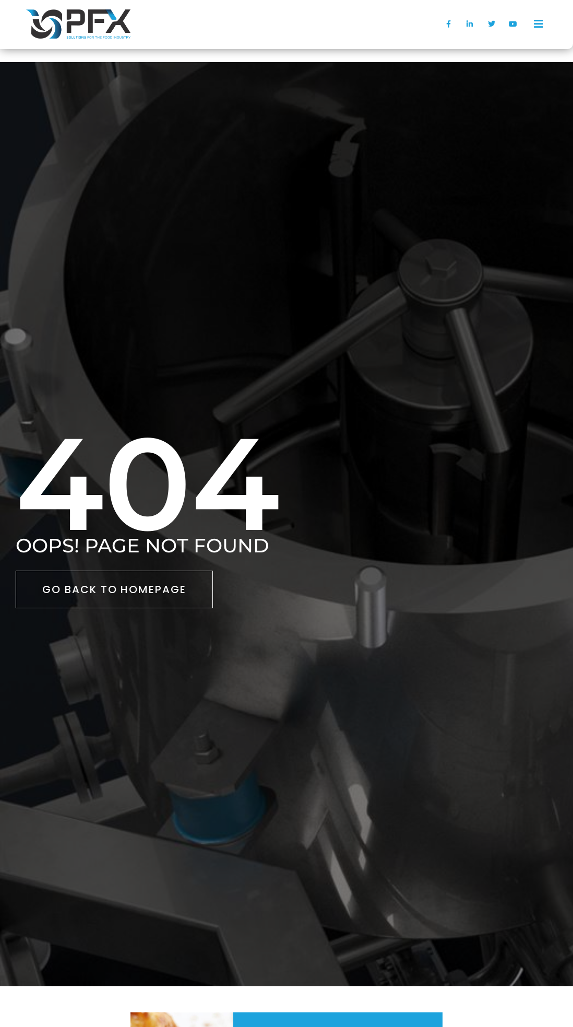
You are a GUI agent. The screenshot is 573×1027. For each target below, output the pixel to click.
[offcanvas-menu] (538, 24)
